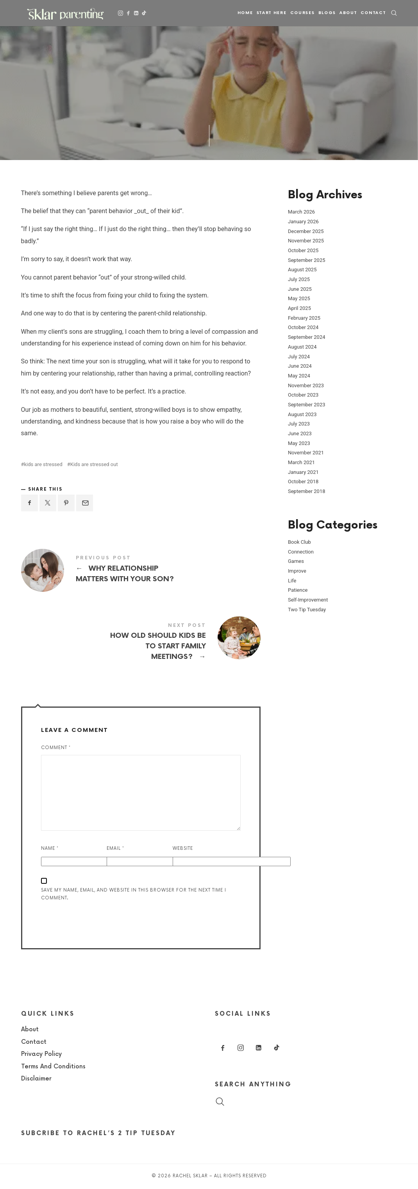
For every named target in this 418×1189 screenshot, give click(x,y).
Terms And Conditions (53, 1066)
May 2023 (299, 443)
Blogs (327, 13)
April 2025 (299, 308)
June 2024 (300, 366)
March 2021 (301, 462)
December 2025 (306, 231)
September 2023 (306, 405)
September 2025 (306, 260)
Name (50, 848)
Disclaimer (36, 1078)
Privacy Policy (41, 1054)
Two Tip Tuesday (307, 609)
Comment (56, 747)
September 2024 (306, 337)
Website (183, 848)
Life (292, 580)
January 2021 (303, 472)
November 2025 (306, 241)
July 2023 (299, 424)
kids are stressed (43, 464)
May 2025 (299, 298)
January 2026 (303, 221)
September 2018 (306, 491)
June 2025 (300, 289)
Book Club (299, 542)
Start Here (272, 13)
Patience (297, 590)
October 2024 (303, 327)
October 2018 (303, 481)
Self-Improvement (308, 600)
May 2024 (299, 375)
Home (245, 13)
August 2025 (302, 269)
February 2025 (304, 317)
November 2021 (306, 453)
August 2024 (302, 346)
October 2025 (303, 250)
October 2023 (303, 395)
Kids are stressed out (94, 464)
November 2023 (306, 385)
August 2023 (302, 414)
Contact (373, 13)
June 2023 (300, 433)
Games (296, 561)
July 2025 (299, 279)
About (348, 13)
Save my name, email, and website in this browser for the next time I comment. (133, 894)
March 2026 (301, 212)
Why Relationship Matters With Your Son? (141, 570)
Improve (297, 571)
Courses (302, 13)
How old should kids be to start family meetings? (141, 643)
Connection (301, 551)
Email (115, 848)
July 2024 (299, 356)
